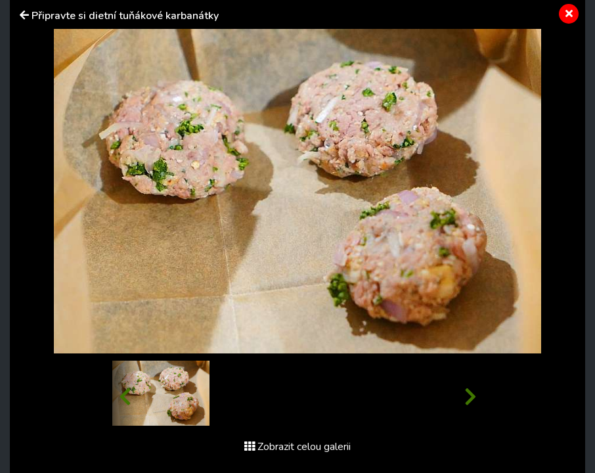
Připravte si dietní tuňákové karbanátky (125, 16)
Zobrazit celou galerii (297, 446)
